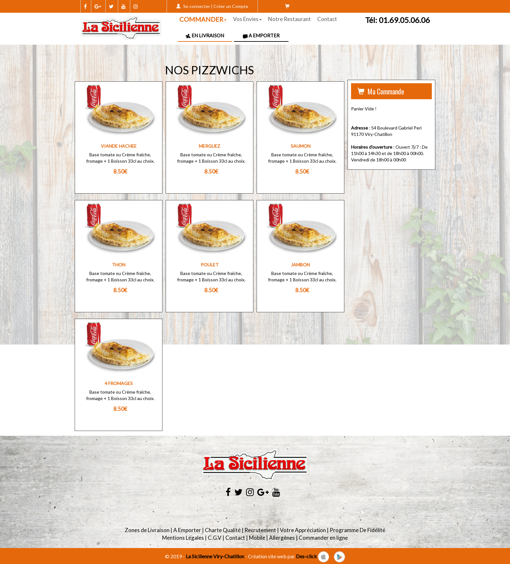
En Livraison (205, 35)
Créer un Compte (231, 6)
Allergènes (282, 537)
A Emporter (261, 35)
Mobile (257, 537)
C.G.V (214, 537)
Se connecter (196, 6)
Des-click (306, 556)
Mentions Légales (183, 537)
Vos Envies (247, 19)
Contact (327, 19)
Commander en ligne (323, 537)
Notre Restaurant (289, 19)
